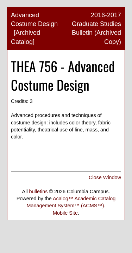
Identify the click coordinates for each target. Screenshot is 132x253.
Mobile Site (65, 213)
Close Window (105, 177)
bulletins (38, 191)
